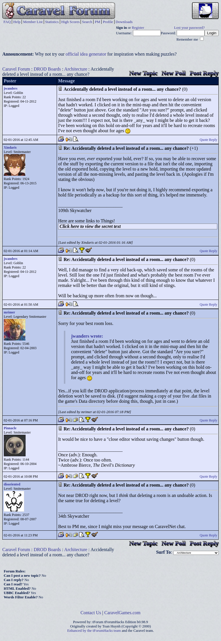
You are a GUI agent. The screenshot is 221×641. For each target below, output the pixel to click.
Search (87, 22)
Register (138, 28)
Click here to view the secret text (90, 226)
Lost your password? (189, 28)
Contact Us (91, 612)
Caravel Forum (16, 69)
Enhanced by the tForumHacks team (94, 631)
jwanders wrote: (87, 336)
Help (16, 22)
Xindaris (10, 147)
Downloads (124, 22)
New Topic (143, 73)
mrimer (9, 312)
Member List (33, 22)
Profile (108, 22)
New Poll (173, 73)
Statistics (52, 22)
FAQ (7, 22)
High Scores (70, 22)
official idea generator (86, 54)
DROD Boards (47, 69)
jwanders (10, 88)
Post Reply (204, 73)
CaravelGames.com (122, 612)
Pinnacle (10, 428)
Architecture (75, 69)
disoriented (12, 484)
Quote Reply (208, 140)
